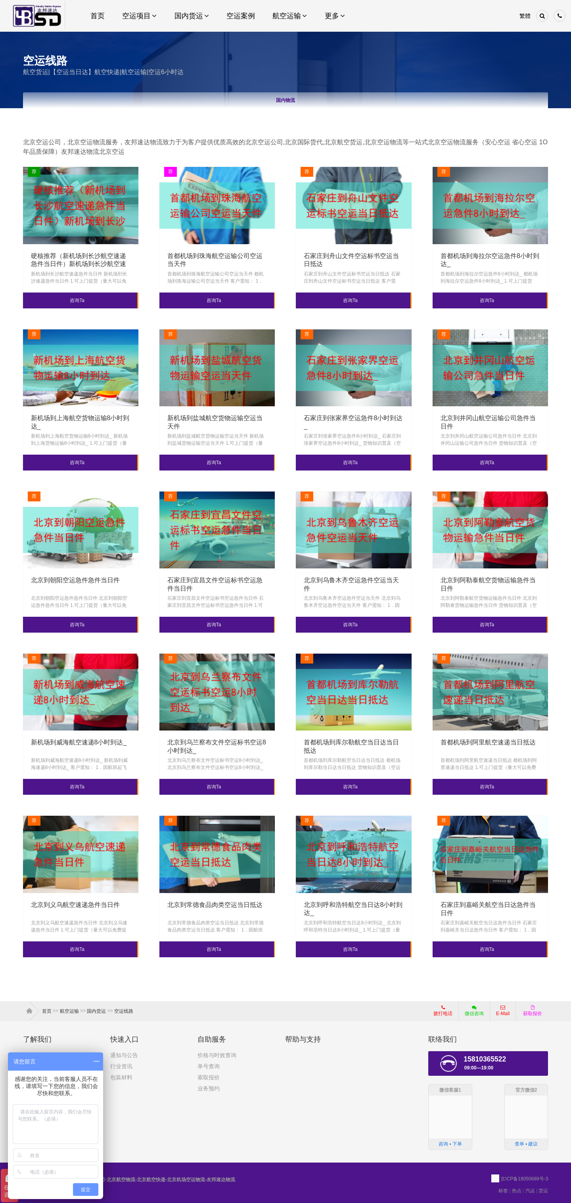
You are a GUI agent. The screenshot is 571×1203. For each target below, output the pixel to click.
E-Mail (503, 1010)
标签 (503, 1190)
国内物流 (285, 100)
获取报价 (532, 1010)
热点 (516, 1190)
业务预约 (208, 1088)
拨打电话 (442, 1010)
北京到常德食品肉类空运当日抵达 (215, 904)
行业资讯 (121, 1066)
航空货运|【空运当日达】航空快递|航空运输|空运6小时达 (103, 72)
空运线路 (123, 1011)
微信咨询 (471, 1013)
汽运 (530, 1190)
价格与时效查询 (216, 1055)
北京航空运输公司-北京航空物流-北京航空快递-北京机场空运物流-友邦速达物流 (129, 1179)
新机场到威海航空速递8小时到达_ (79, 742)
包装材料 (121, 1077)
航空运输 (69, 1011)
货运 (543, 1190)
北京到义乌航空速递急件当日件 (75, 904)
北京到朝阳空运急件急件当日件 (75, 580)
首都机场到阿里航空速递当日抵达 (488, 742)
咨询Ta (77, 300)
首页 (31, 1011)
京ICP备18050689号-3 (524, 1179)
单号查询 (208, 1066)
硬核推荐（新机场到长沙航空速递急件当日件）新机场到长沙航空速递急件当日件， (78, 264)
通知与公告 (124, 1055)
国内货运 (96, 1011)
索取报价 (208, 1077)
